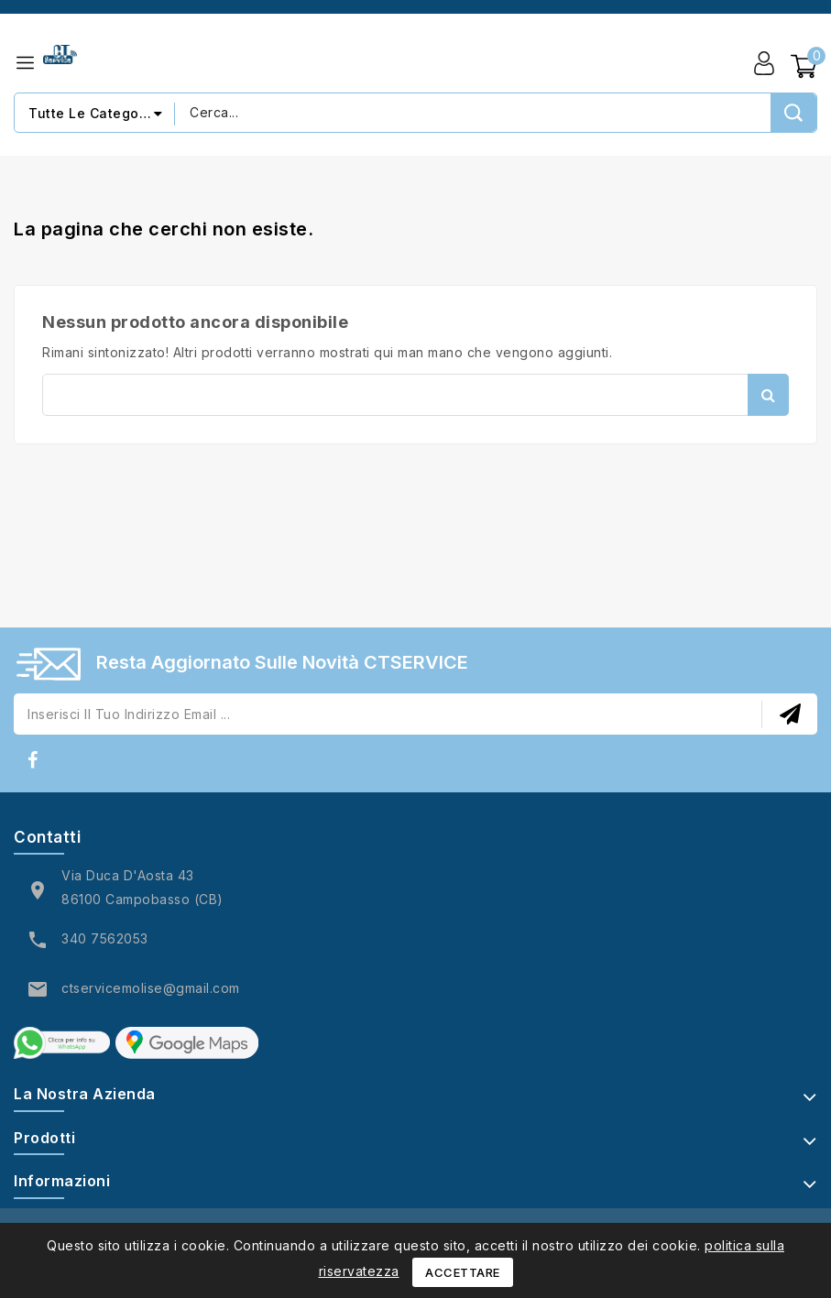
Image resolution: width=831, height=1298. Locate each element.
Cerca (768, 395)
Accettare (462, 1272)
